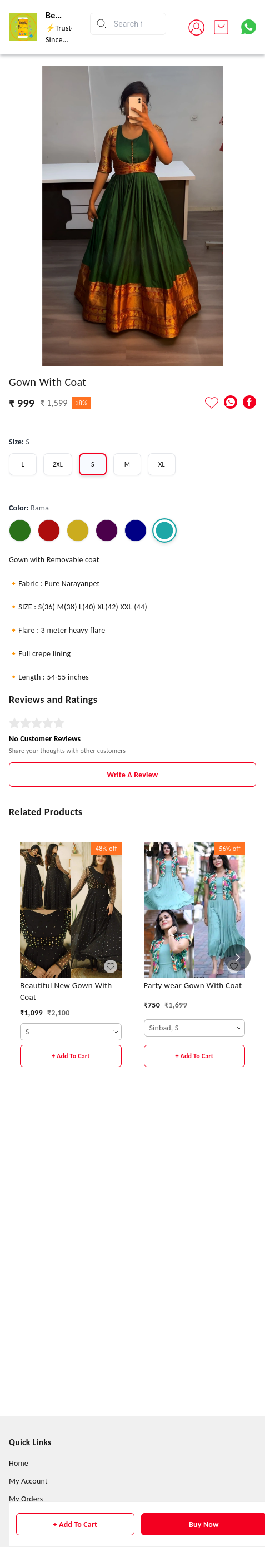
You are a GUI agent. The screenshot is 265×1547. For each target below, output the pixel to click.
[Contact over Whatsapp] (248, 26)
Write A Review (132, 914)
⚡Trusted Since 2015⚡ (62, 39)
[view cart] (221, 27)
